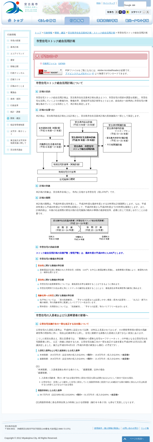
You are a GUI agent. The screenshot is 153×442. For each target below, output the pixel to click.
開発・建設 (60, 32)
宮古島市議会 (16, 150)
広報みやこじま (17, 86)
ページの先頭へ (137, 439)
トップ (38, 32)
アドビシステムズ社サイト (78, 73)
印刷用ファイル (54, 63)
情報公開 (14, 66)
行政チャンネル (17, 73)
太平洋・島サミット (18, 132)
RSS (98, 3)
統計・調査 (15, 112)
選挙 (12, 60)
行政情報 (48, 32)
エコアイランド (17, 53)
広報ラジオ (15, 79)
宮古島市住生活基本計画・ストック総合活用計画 (91, 32)
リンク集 (145, 428)
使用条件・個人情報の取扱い (107, 428)
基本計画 (14, 47)
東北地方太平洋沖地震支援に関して (18, 141)
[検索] (131, 5)
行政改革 (14, 105)
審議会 (13, 92)
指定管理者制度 (17, 125)
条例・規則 (15, 99)
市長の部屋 (15, 40)
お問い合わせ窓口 (130, 428)
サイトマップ (109, 3)
